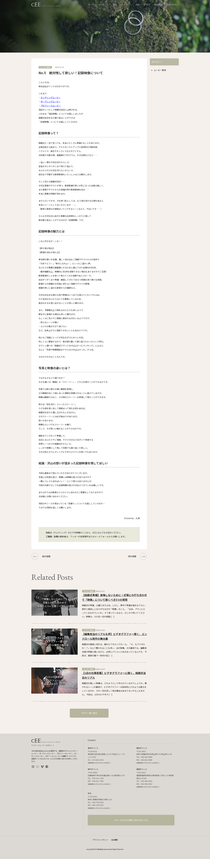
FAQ (137, 4)
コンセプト (103, 4)
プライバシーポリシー (100, 840)
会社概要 (158, 4)
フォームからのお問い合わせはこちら (131, 820)
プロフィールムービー (51, 105)
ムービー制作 (160, 70)
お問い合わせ (173, 4)
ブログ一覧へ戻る (89, 713)
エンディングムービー (51, 97)
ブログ (147, 4)
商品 (115, 4)
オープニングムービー (51, 101)
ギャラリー (126, 4)
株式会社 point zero (104, 849)
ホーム (91, 4)
